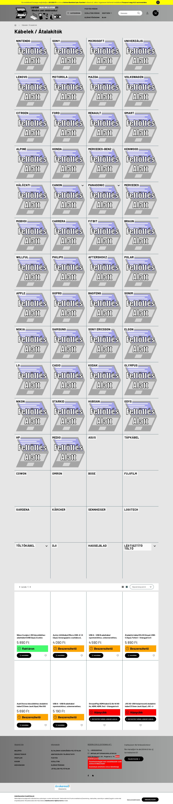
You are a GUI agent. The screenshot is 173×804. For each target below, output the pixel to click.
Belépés (18, 751)
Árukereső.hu (62, 789)
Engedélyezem (150, 799)
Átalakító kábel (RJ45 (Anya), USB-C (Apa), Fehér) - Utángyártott (140, 636)
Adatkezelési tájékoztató (62, 754)
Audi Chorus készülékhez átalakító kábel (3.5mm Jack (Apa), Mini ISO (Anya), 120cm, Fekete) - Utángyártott (32, 707)
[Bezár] (158, 2)
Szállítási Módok (92, 13)
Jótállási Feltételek (60, 769)
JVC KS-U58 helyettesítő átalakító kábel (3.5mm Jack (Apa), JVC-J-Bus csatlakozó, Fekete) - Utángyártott (140, 707)
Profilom (18, 758)
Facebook (88, 775)
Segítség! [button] (106, 13)
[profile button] (147, 13)
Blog (104, 17)
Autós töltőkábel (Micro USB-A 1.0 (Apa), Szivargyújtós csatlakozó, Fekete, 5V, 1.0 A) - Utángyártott (68, 638)
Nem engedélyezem (133, 799)
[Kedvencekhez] (45, 655)
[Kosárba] (24, 655)
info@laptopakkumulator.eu (103, 753)
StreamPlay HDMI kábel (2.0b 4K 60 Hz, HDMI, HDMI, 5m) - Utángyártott (104, 704)
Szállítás (55, 761)
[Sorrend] (142, 586)
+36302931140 (96, 750)
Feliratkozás (134, 759)
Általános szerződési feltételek (66, 751)
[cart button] (156, 13)
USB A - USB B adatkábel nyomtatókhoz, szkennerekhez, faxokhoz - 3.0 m (67, 706)
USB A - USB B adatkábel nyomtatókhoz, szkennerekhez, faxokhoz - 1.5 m (103, 638)
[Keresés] (130, 13)
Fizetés (54, 758)
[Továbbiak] (83, 186)
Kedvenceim (19, 765)
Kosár (17, 761)
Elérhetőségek (57, 765)
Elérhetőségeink (92, 17)
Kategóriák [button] (73, 13)
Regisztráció (20, 754)
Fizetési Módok (91, 9)
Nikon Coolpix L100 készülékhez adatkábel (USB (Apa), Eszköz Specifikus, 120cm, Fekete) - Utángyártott (31, 639)
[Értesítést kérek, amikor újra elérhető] (104, 719)
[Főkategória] (15, 25)
